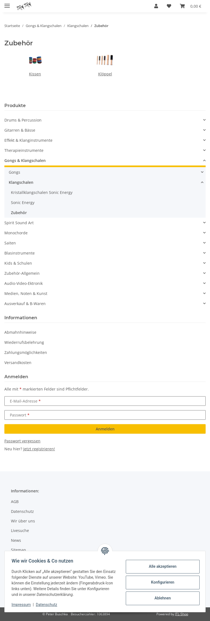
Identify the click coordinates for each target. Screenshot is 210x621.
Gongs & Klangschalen (25, 160)
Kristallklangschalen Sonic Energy (41, 192)
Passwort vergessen (22, 440)
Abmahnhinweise (20, 332)
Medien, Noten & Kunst (25, 293)
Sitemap (18, 549)
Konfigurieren (160, 582)
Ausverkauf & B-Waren (25, 303)
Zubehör (19, 212)
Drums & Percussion (23, 120)
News (16, 540)
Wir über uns (23, 521)
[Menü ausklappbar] (7, 3)
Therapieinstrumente (23, 150)
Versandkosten (17, 362)
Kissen (35, 73)
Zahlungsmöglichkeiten (25, 352)
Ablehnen (161, 598)
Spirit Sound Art (19, 222)
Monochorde (16, 232)
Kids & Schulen (18, 263)
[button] (156, 6)
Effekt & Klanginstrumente (28, 140)
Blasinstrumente (19, 253)
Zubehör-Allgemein (22, 273)
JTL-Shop (181, 614)
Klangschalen (21, 182)
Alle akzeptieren (160, 566)
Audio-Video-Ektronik (23, 283)
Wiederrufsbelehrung (24, 342)
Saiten (10, 243)
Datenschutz (48, 604)
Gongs (14, 172)
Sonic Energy (22, 202)
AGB (15, 501)
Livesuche (20, 530)
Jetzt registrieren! (39, 448)
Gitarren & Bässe (19, 130)
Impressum (23, 604)
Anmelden (105, 428)
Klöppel (105, 73)
